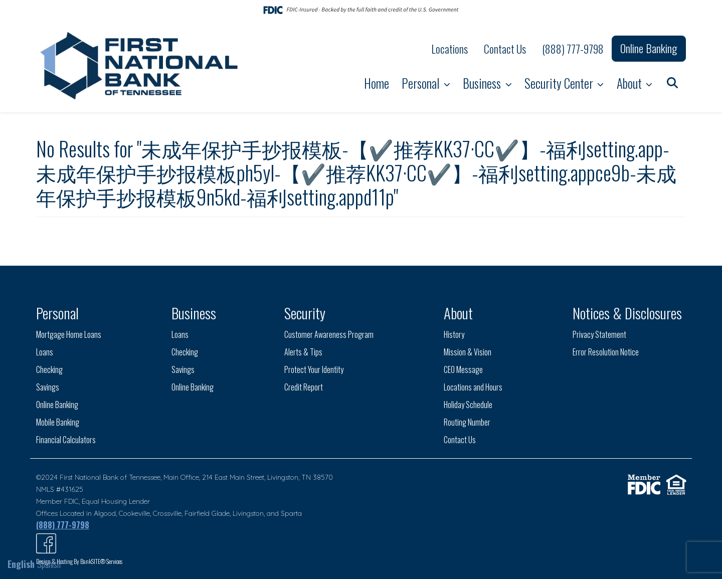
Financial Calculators (66, 440)
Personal (422, 83)
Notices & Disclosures (627, 312)
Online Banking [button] (648, 48)
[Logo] (140, 66)
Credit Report (303, 387)
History (454, 334)
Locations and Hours (473, 387)
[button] (672, 82)
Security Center (560, 83)
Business (483, 83)
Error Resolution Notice (606, 352)
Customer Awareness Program (329, 334)
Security (304, 312)
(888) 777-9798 (573, 49)
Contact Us (505, 49)
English (21, 563)
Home (376, 83)
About (630, 83)
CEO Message (463, 369)
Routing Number (467, 422)
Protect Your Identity (313, 369)
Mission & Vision (467, 352)
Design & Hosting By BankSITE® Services (79, 561)
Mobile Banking (57, 422)
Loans (44, 352)
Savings (47, 387)
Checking (49, 369)
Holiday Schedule (468, 405)
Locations (449, 49)
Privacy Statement (599, 334)
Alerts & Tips (303, 352)
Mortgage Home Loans (68, 334)
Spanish (49, 563)
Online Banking (57, 405)
